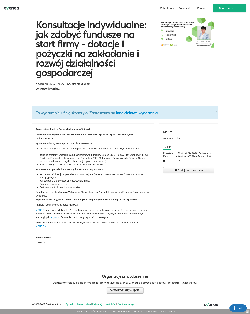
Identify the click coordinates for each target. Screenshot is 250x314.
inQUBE (40, 210)
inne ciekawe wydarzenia (137, 112)
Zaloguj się (185, 8)
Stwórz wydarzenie (229, 8)
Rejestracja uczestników (104, 304)
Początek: (168, 153)
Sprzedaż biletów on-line (78, 304)
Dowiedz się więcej (125, 290)
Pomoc (201, 8)
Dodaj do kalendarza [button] (173, 161)
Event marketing (125, 304)
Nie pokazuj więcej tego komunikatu (160, 311)
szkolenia (41, 242)
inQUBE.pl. (41, 226)
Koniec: (166, 156)
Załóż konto (167, 8)
